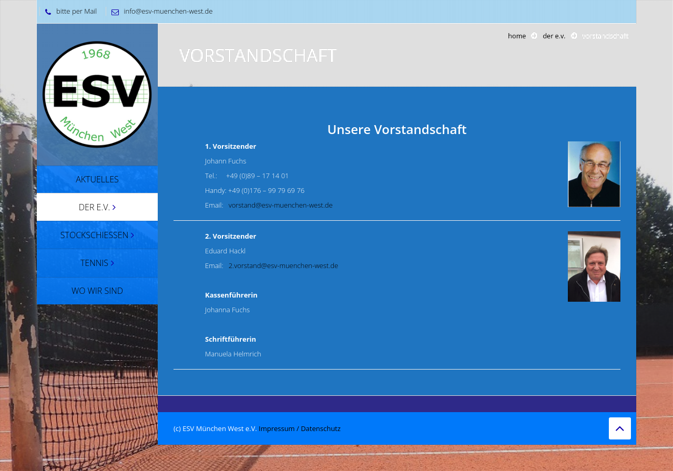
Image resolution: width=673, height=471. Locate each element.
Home (517, 36)
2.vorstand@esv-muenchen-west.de (283, 265)
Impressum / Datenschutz (300, 428)
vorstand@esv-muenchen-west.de (281, 205)
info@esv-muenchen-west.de (159, 11)
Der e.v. (554, 36)
